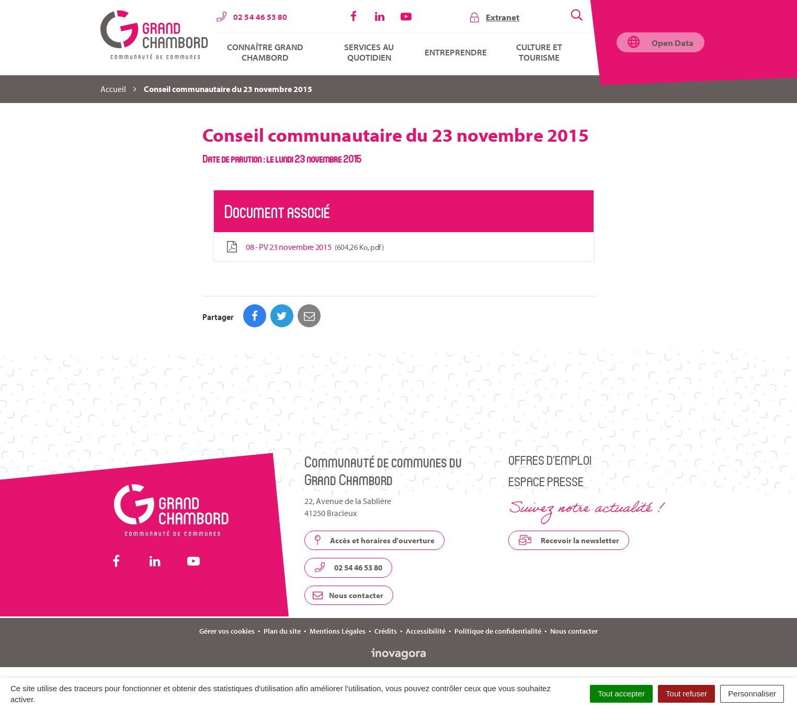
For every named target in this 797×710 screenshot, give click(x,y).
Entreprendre (456, 52)
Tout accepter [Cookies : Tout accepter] (621, 693)
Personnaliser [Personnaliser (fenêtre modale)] (752, 693)
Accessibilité (426, 631)
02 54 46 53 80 (348, 567)
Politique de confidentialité (497, 631)
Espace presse (546, 481)
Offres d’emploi (549, 459)
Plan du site (282, 631)
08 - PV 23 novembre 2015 (304, 247)
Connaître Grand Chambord (265, 52)
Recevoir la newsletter (568, 540)
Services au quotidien (369, 52)
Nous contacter (348, 595)
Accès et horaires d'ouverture (374, 540)
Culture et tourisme (539, 52)
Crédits (385, 631)
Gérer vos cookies (227, 631)
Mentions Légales (338, 631)
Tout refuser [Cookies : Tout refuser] (686, 693)
